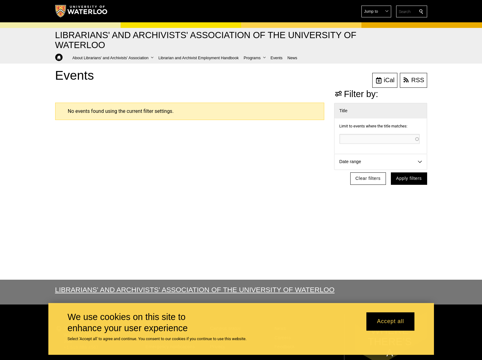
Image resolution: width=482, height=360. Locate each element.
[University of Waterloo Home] (81, 11)
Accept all (390, 321)
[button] (376, 11)
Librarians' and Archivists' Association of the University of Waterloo (195, 290)
